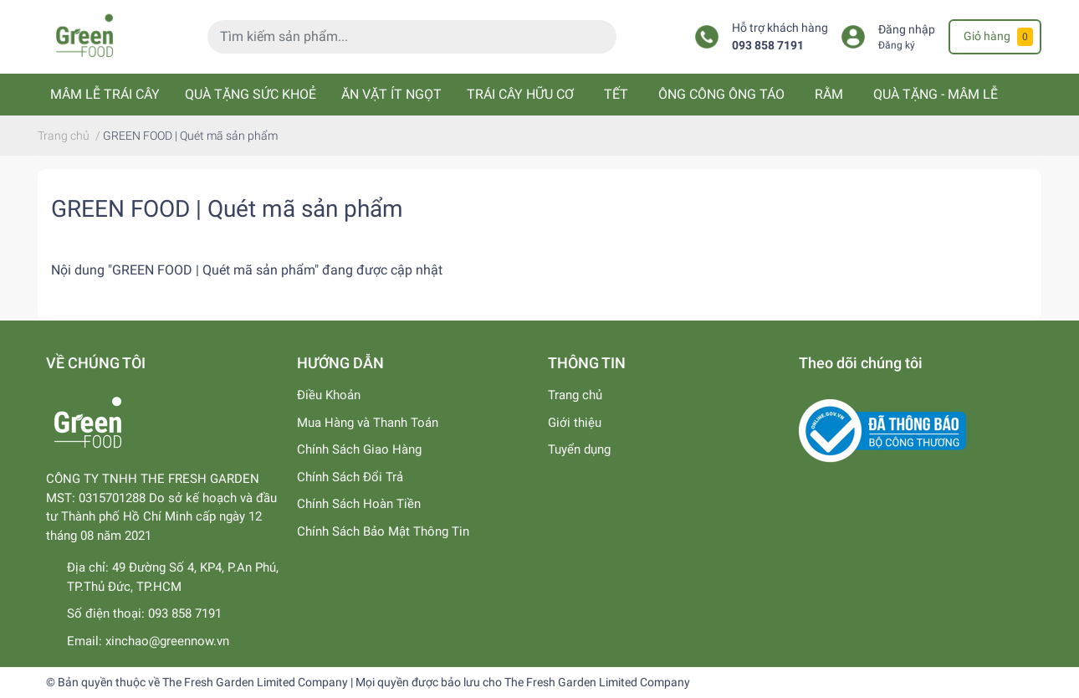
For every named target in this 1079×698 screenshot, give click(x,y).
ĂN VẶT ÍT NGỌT (391, 94)
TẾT (616, 94)
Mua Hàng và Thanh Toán (367, 422)
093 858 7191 (768, 45)
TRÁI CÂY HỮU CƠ (520, 94)
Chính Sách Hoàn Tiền (359, 503)
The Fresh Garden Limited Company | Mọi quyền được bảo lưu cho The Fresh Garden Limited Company (426, 682)
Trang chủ (575, 395)
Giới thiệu (574, 422)
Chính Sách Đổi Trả (350, 477)
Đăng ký (896, 45)
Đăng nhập (906, 30)
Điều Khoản (329, 395)
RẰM (829, 94)
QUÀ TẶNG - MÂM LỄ (935, 94)
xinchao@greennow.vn (167, 641)
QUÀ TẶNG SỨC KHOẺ (250, 94)
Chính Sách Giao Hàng (359, 449)
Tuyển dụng (579, 449)
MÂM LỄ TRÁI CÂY (105, 94)
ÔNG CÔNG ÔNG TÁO (721, 94)
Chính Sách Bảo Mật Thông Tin (383, 531)
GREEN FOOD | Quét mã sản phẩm (227, 209)
